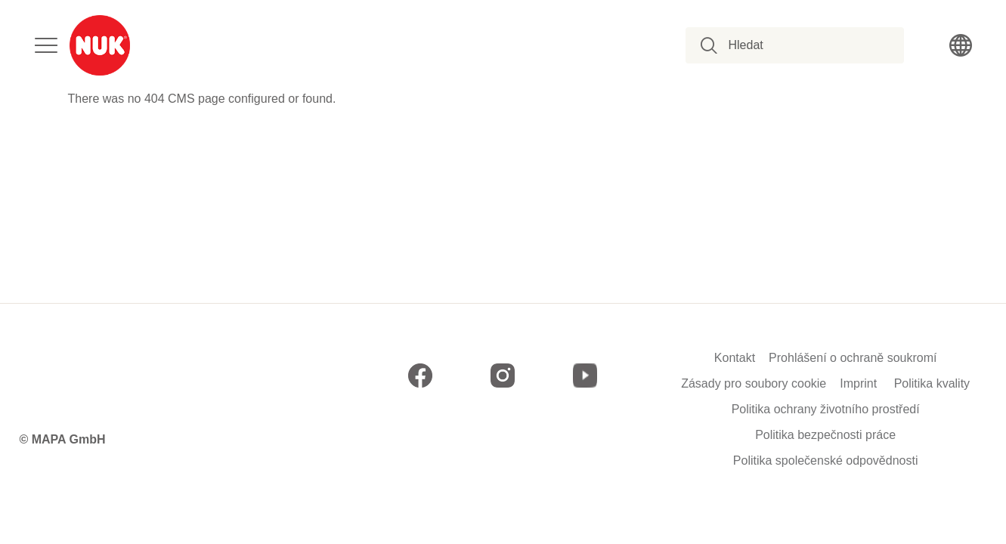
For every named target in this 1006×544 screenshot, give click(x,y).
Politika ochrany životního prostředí (826, 409)
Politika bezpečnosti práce (825, 435)
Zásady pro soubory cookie (753, 384)
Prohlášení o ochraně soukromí (852, 358)
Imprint (858, 384)
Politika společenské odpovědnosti (825, 461)
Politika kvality (932, 384)
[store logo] (100, 45)
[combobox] (803, 45)
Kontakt (734, 358)
